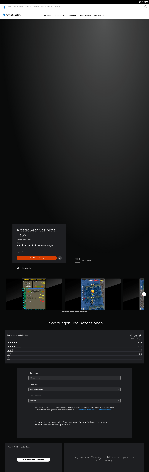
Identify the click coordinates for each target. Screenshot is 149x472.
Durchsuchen (99, 13)
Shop (48, 6)
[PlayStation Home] (4, 6)
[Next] (144, 292)
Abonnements (85, 13)
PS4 (20, 6)
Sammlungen (60, 13)
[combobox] (74, 376)
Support (56, 6)
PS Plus (27, 6)
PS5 (15, 6)
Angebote (72, 13)
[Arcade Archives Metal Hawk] (34, 292)
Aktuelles (47, 13)
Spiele (9, 6)
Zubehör (35, 6)
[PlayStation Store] (12, 13)
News (42, 6)
